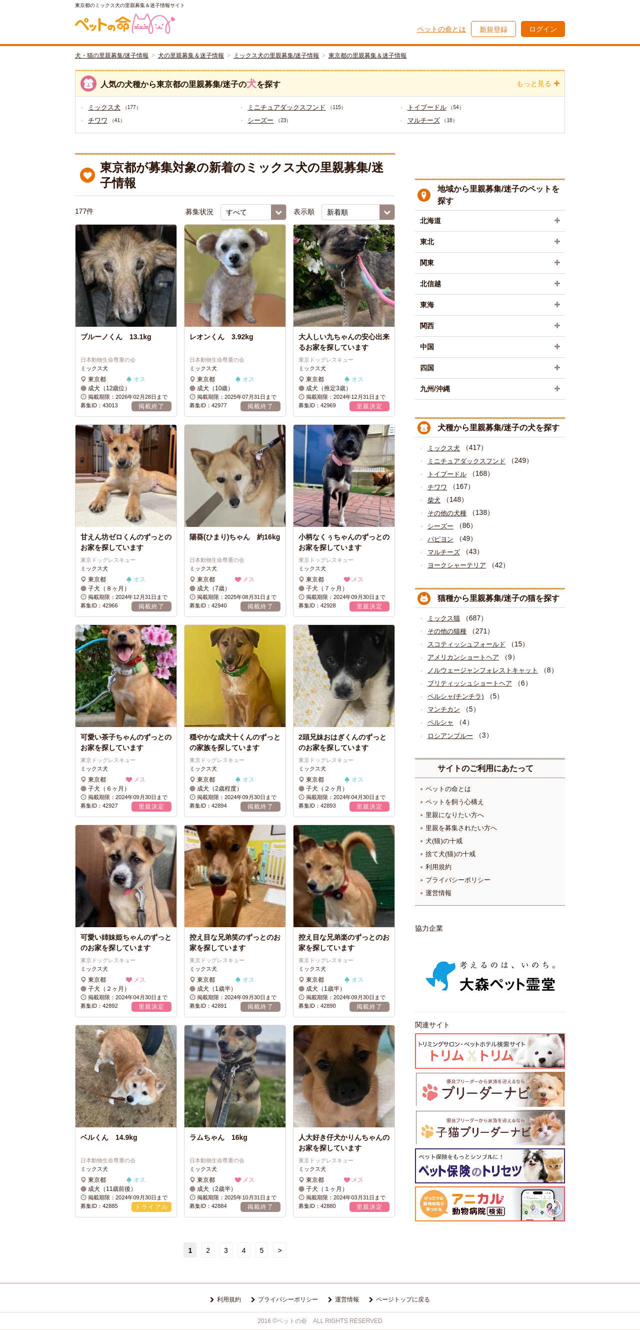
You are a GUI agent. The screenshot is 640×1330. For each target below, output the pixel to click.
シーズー (261, 120)
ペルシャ (441, 722)
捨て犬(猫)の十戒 (451, 854)
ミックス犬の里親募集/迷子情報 (276, 55)
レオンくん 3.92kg (222, 337)
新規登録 (494, 30)
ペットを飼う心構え (455, 802)
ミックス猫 (444, 618)
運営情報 (439, 893)
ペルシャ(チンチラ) (456, 696)
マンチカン (444, 709)
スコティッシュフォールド (467, 644)
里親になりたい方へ (455, 815)
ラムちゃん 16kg (219, 1137)
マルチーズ (424, 120)
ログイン (543, 29)
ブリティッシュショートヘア (470, 683)
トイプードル (427, 107)
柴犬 (434, 500)
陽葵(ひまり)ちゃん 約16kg (235, 537)
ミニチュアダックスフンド (287, 107)
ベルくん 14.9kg (109, 1137)
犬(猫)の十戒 (444, 841)
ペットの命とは (441, 29)
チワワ (98, 120)
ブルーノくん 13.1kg (116, 337)
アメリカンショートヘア (463, 657)
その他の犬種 (447, 513)
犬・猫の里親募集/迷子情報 (111, 55)
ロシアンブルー (450, 736)
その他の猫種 (447, 631)
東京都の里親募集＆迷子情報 (367, 55)
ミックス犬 (104, 107)
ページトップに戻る (403, 1299)
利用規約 (439, 867)
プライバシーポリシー (458, 880)
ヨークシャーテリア (457, 565)
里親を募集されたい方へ (461, 828)
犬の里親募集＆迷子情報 (191, 55)
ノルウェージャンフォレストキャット (483, 670)
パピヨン (441, 539)
